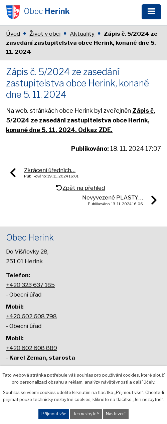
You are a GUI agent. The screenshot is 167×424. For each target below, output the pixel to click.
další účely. (144, 382)
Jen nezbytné (86, 413)
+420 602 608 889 (31, 347)
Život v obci (44, 33)
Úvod (13, 33)
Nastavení (116, 413)
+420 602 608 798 (31, 316)
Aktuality (82, 33)
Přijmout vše (53, 413)
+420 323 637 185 (30, 284)
